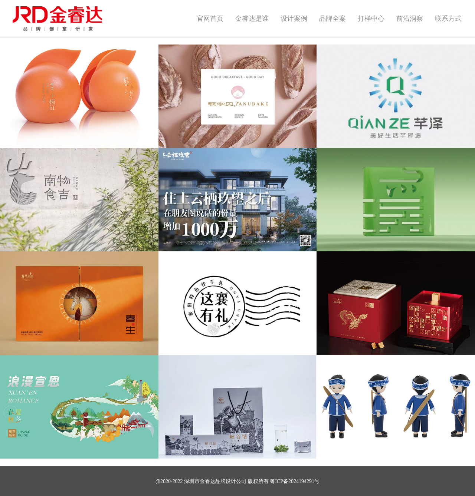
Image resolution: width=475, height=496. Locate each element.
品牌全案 (332, 18)
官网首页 (210, 18)
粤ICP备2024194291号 (295, 481)
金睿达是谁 (252, 18)
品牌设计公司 (230, 481)
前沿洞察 (409, 18)
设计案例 (294, 18)
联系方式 (448, 18)
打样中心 (371, 18)
